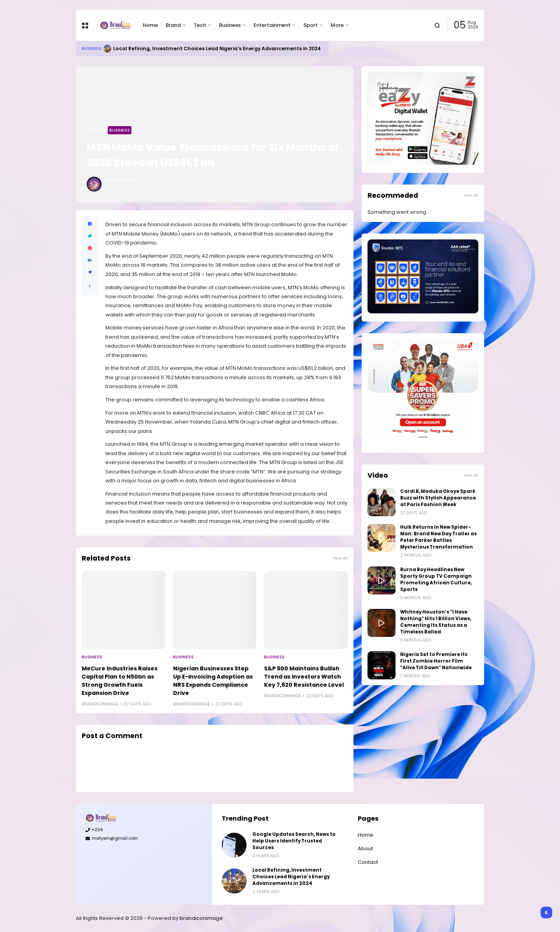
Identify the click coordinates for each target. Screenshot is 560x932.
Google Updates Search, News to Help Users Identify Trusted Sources (294, 841)
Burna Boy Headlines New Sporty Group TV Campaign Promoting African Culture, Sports (436, 579)
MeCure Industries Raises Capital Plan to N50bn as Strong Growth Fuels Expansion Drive (120, 681)
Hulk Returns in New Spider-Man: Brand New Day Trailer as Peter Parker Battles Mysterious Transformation (438, 537)
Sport (310, 25)
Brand (173, 25)
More (337, 25)
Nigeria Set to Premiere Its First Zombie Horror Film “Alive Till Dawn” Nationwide (436, 661)
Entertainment (272, 25)
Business (230, 25)
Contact (368, 862)
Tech (200, 25)
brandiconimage (201, 918)
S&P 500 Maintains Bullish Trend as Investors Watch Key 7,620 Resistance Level (304, 677)
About (365, 848)
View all (340, 558)
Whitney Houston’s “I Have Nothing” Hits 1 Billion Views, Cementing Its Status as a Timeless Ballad (435, 622)
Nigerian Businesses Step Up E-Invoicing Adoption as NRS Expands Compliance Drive (213, 681)
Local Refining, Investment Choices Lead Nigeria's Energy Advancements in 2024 (217, 48)
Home (150, 25)
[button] (90, 286)
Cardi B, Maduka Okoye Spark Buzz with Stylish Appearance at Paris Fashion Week (438, 498)
